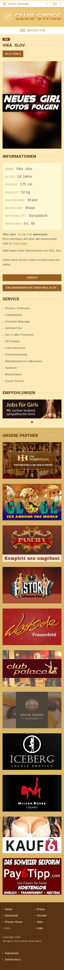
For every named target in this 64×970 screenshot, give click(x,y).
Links (40, 928)
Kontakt (42, 915)
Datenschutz (13, 959)
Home (8, 909)
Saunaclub (11, 915)
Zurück (32, 277)
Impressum (12, 953)
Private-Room (14, 922)
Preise (41, 909)
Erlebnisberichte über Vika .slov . (32, 287)
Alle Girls (13, 53)
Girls (8, 928)
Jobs (40, 922)
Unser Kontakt (16, 4)
